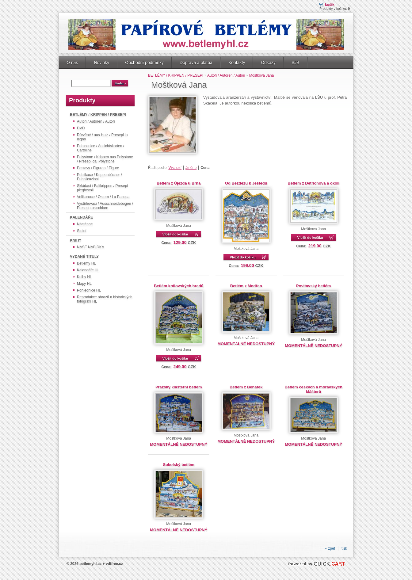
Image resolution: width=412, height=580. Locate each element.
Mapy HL (84, 283)
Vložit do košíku (175, 234)
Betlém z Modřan (246, 286)
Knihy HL (84, 277)
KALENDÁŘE (81, 217)
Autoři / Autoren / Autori (96, 121)
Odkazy (268, 62)
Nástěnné (85, 224)
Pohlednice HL (89, 290)
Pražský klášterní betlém (178, 387)
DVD (81, 128)
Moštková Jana (261, 75)
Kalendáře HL (88, 270)
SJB (295, 62)
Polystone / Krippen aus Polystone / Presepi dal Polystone (105, 159)
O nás (72, 62)
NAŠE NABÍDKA (90, 247)
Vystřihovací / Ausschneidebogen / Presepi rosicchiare (105, 205)
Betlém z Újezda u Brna (179, 183)
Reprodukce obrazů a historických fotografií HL (104, 299)
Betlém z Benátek (246, 387)
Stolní (81, 231)
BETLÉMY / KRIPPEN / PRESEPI (98, 115)
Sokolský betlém (178, 464)
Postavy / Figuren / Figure (98, 168)
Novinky (101, 62)
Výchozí (174, 168)
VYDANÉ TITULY (84, 256)
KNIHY (75, 240)
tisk (344, 548)
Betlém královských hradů (179, 286)
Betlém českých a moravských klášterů (313, 389)
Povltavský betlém (313, 286)
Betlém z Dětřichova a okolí (313, 183)
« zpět (330, 548)
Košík (329, 4)
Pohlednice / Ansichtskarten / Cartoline (100, 148)
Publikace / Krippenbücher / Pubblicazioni (99, 177)
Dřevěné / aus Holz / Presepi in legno (102, 137)
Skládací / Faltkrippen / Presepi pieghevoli (102, 188)
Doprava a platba (196, 62)
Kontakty (236, 62)
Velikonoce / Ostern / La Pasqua (103, 197)
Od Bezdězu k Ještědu (246, 183)
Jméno (190, 168)
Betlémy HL (86, 263)
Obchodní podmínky (144, 62)
